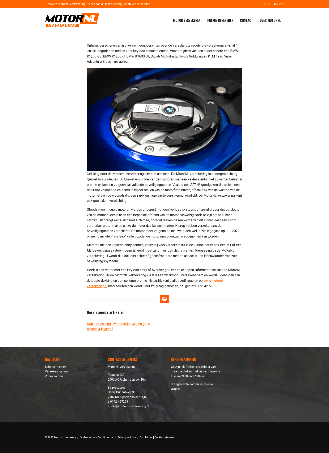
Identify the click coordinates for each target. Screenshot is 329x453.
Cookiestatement (164, 437)
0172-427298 (119, 401)
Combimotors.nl (107, 437)
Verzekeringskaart (57, 371)
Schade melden (55, 366)
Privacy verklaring (128, 437)
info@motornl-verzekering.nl (130, 406)
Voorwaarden (54, 376)
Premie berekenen (220, 20)
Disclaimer (146, 437)
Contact (246, 20)
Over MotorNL (270, 20)
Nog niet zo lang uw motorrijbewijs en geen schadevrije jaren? (118, 326)
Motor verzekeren (187, 20)
